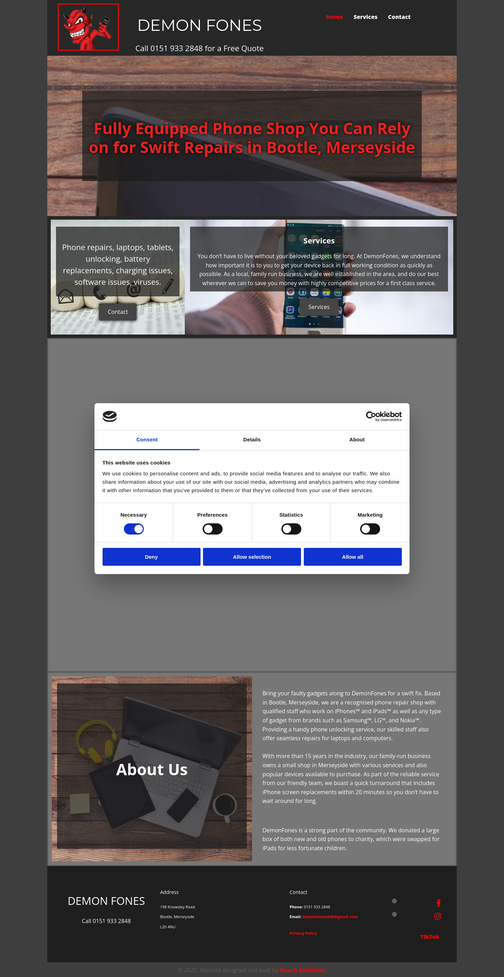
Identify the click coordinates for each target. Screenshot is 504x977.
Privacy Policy (303, 933)
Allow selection (252, 557)
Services (365, 17)
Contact (399, 17)
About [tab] (357, 439)
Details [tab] (252, 439)
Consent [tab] (147, 439)
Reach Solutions (303, 970)
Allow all (352, 557)
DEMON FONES (199, 25)
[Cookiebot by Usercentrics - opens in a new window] (371, 416)
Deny (151, 557)
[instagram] (437, 916)
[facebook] (438, 902)
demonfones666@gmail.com (330, 916)
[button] (117, 312)
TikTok (430, 937)
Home (334, 17)
